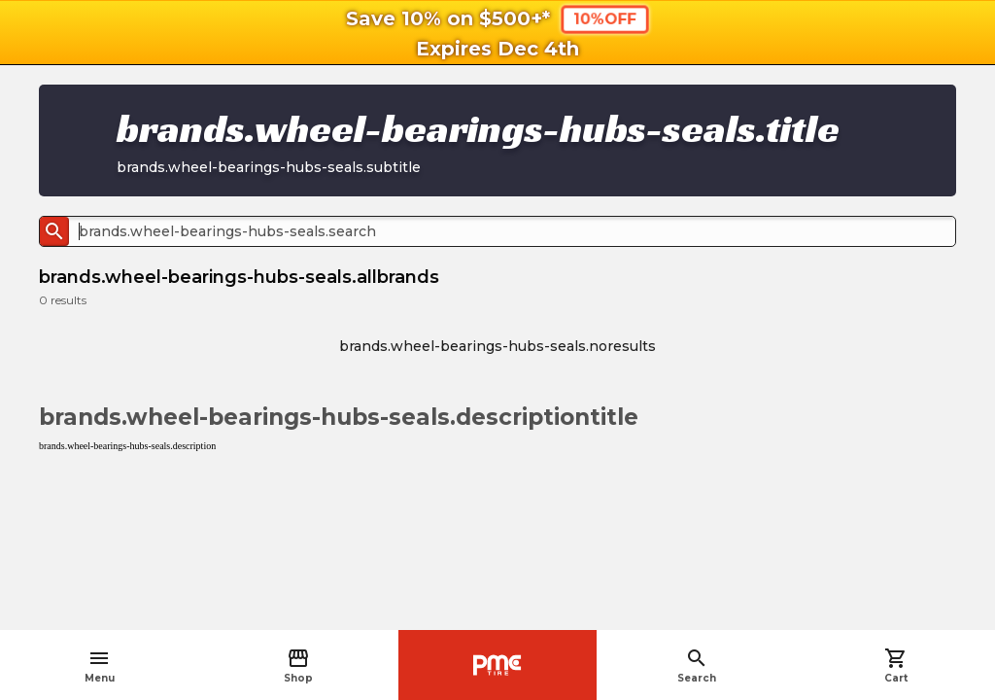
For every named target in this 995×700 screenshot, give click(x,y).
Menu (100, 665)
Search (696, 665)
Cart (896, 665)
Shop (298, 665)
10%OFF (603, 18)
